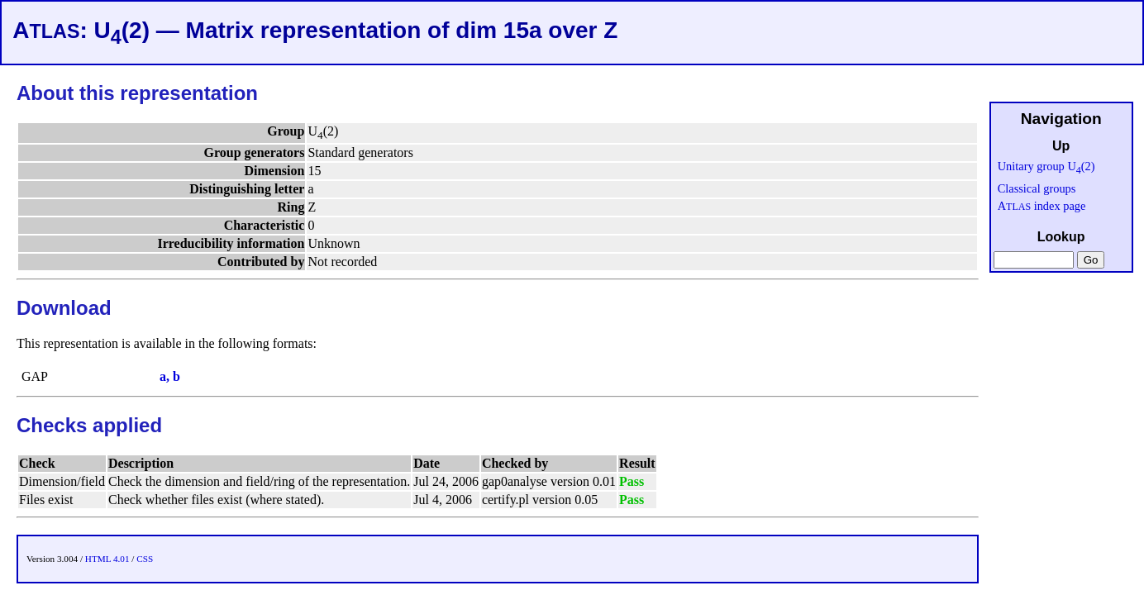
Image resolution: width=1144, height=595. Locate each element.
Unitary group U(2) (1046, 166)
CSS (144, 559)
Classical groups (1037, 188)
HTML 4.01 (107, 559)
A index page (1042, 205)
